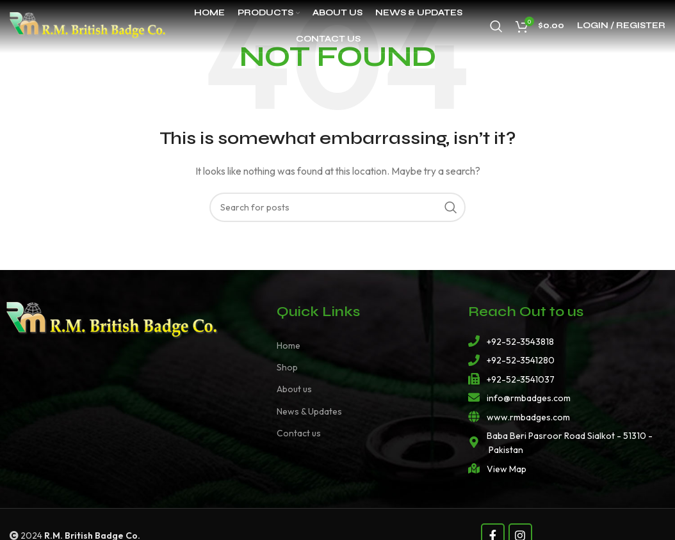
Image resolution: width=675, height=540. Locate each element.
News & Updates (309, 411)
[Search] (496, 29)
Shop (287, 367)
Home (288, 345)
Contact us (299, 433)
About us (294, 389)
